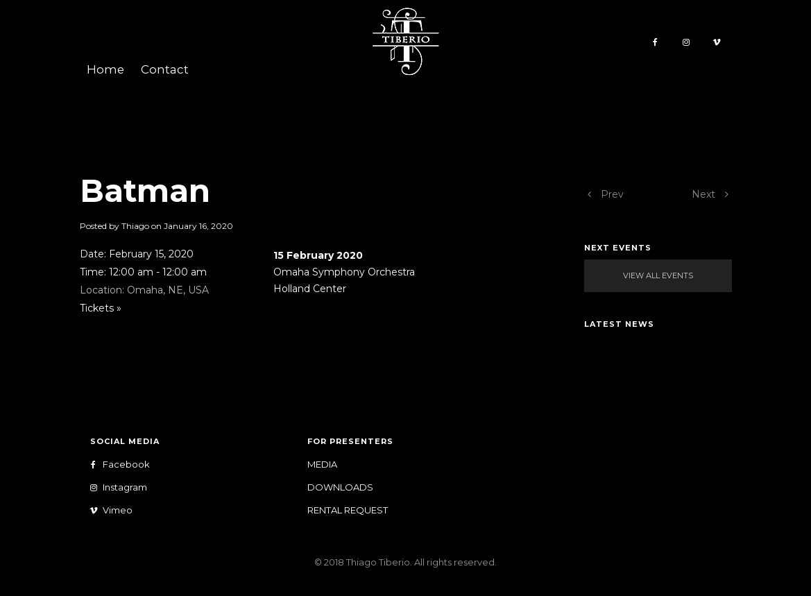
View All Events (658, 275)
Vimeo (114, 510)
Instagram (121, 487)
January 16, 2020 (198, 226)
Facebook (123, 464)
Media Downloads (340, 476)
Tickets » (100, 308)
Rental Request (347, 510)
